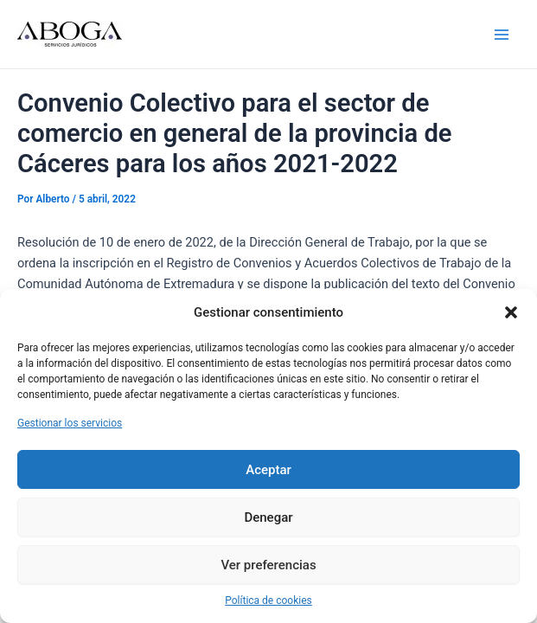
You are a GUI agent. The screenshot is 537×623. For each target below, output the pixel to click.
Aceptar (268, 470)
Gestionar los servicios (69, 423)
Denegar (268, 517)
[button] (511, 312)
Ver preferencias (268, 565)
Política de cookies (268, 600)
